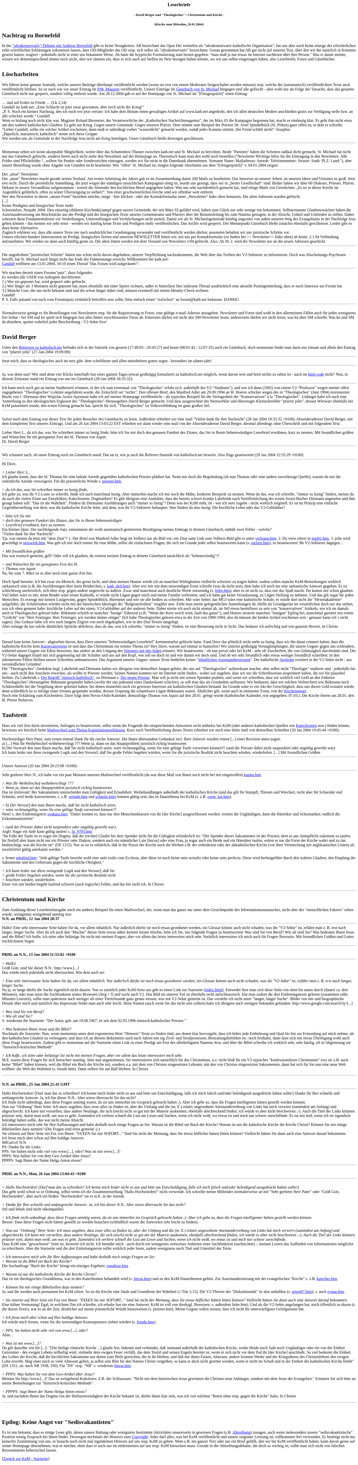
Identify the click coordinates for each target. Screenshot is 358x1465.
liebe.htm (222, 590)
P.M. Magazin (108, 89)
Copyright (140, 1437)
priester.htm (111, 481)
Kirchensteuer (295, 691)
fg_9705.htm (82, 831)
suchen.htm (260, 543)
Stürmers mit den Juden (143, 651)
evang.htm (335, 1291)
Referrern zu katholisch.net (40, 347)
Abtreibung (241, 1432)
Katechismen (306, 725)
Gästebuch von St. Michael (197, 89)
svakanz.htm (57, 814)
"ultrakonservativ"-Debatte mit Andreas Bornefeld (52, 46)
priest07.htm (302, 1291)
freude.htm (145, 1322)
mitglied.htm (26, 858)
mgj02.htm (320, 538)
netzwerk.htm (34, 543)
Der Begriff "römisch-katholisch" (67, 677)
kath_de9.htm (118, 586)
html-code (316, 374)
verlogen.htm (265, 538)
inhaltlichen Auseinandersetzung (224, 660)
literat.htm (142, 1279)
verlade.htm (78, 797)
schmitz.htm (105, 797)
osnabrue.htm (117, 1266)
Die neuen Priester (135, 677)
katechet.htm (327, 1279)
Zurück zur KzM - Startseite (25, 1459)
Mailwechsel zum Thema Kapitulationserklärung (86, 730)
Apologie (286, 660)
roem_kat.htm (218, 797)
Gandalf (8, 264)
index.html (213, 990)
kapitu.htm (252, 775)
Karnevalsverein (54, 646)
